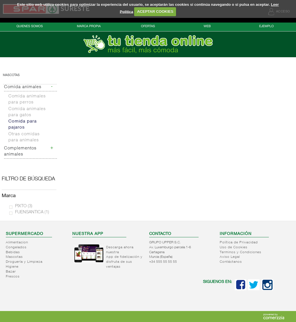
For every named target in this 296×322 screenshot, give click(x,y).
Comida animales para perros (27, 99)
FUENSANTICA (32, 212)
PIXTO (23, 206)
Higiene (12, 267)
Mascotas (11, 75)
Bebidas (13, 252)
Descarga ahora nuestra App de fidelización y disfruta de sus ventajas (124, 257)
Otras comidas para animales (24, 137)
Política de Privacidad (239, 242)
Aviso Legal (230, 257)
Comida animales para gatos (27, 112)
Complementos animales (20, 151)
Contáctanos (231, 262)
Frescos (13, 276)
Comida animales (22, 87)
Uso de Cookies (233, 247)
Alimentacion (17, 242)
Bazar (11, 271)
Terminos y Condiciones (240, 252)
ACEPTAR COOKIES (155, 11)
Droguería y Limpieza (24, 262)
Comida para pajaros (22, 124)
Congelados (16, 247)
